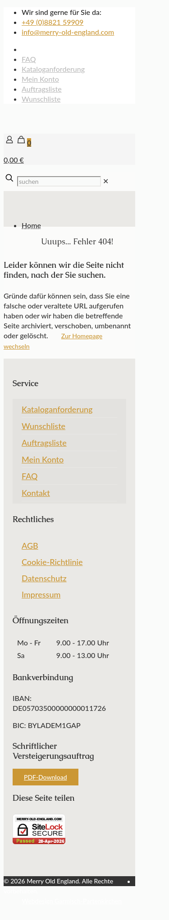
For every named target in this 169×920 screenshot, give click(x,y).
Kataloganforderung (53, 69)
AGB (30, 546)
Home (31, 225)
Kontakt (36, 493)
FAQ (29, 59)
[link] (106, 181)
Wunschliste (41, 98)
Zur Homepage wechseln (53, 341)
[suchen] (59, 181)
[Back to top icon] (15, 911)
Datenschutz (44, 578)
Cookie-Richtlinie (52, 562)
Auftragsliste (42, 88)
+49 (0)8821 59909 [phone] (52, 22)
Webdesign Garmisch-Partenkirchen (72, 901)
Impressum (41, 594)
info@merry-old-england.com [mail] (68, 32)
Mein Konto (40, 79)
